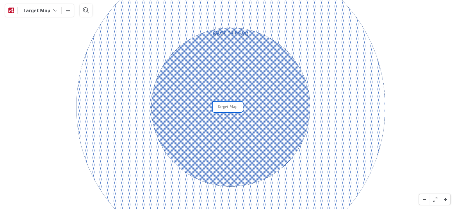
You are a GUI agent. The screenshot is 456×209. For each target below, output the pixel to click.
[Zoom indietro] (424, 199)
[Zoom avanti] (445, 199)
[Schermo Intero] (435, 199)
